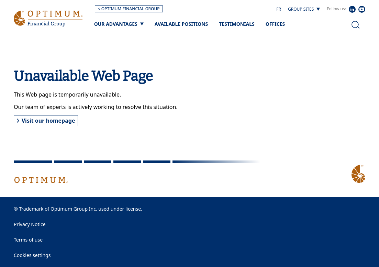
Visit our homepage (46, 120)
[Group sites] (304, 9)
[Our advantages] (119, 24)
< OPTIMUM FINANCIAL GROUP (129, 9)
